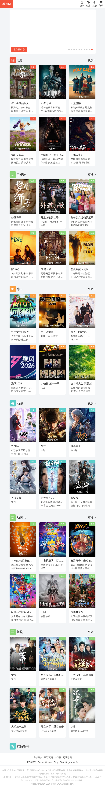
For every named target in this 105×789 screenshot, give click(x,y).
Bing (56, 762)
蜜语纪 (15, 269)
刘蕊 (55, 565)
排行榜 (57, 757)
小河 (48, 336)
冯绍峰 (82, 162)
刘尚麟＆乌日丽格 (79, 731)
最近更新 (48, 757)
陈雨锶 (19, 222)
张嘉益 (54, 336)
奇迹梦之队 (77, 612)
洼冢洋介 (45, 222)
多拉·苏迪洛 (54, 162)
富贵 (46, 505)
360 (62, 762)
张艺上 (24, 391)
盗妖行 (74, 498)
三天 (80, 502)
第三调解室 (47, 332)
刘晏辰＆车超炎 (48, 731)
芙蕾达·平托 (84, 568)
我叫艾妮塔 (17, 154)
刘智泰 (21, 107)
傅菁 (25, 222)
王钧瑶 (24, 454)
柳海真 (14, 107)
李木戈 (76, 391)
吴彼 (88, 391)
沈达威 (52, 505)
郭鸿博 (44, 502)
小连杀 (14, 450)
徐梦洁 (17, 391)
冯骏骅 (51, 502)
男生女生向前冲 (20, 332)
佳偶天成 (46, 269)
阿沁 (78, 505)
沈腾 (73, 159)
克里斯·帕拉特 (18, 616)
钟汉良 (19, 273)
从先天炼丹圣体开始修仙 (52, 675)
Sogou (68, 762)
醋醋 (57, 502)
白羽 (18, 336)
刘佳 (43, 336)
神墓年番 (76, 446)
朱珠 (25, 273)
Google (48, 762)
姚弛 (13, 222)
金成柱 (81, 336)
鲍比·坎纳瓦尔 (80, 277)
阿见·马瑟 (45, 273)
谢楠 (18, 387)
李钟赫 (74, 336)
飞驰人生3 (76, 154)
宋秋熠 (17, 339)
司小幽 (17, 454)
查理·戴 (22, 620)
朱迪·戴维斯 (81, 111)
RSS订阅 (31, 762)
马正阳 (21, 450)
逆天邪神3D (47, 498)
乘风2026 (16, 383)
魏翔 (78, 159)
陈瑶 (13, 387)
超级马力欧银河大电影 (22, 613)
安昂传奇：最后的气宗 (82, 561)
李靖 (43, 565)
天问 (43, 612)
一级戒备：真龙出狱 (82, 675)
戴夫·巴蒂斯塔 (78, 565)
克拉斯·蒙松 (20, 162)
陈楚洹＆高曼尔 (48, 679)
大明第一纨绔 (18, 726)
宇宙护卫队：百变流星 (52, 561)
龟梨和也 (54, 222)
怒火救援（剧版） (81, 269)
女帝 (13, 675)
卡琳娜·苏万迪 (48, 159)
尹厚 (75, 339)
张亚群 (24, 339)
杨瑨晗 (86, 502)
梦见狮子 (16, 217)
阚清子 (24, 387)
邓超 (78, 387)
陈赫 (73, 387)
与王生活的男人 (20, 103)
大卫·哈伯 (75, 616)
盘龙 (43, 446)
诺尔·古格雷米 (48, 107)
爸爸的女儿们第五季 (82, 217)
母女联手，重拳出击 (52, 726)
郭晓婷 (24, 277)
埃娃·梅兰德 (17, 159)
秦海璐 (84, 387)
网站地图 (67, 757)
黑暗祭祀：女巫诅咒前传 (52, 155)
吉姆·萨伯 (50, 277)
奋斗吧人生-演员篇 (81, 383)
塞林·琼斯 (16, 565)
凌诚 (48, 616)
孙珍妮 (24, 225)
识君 (73, 726)
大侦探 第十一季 (50, 383)
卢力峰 (74, 450)
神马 (75, 762)
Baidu (40, 762)
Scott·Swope (50, 111)
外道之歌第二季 (50, 217)
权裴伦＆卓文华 (19, 731)
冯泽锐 (84, 505)
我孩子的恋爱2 (79, 332)
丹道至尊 (16, 498)
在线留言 (37, 757)
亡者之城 (46, 103)
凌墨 (43, 616)
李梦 (13, 273)
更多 (91, 60)
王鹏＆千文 (76, 679)
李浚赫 (24, 111)
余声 (13, 336)
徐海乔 (17, 277)
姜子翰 (74, 502)
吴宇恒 (17, 225)
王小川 (24, 336)
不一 (58, 505)
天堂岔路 (76, 103)
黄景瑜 (84, 159)
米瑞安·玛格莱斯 (79, 107)
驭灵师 (15, 446)
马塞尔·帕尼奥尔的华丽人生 (21, 561)
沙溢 (75, 162)
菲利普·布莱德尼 (79, 222)
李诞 (83, 391)
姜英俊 (49, 565)
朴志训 (17, 111)
